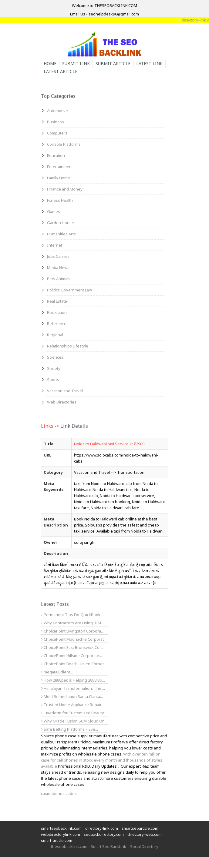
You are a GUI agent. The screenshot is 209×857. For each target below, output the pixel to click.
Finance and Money (65, 189)
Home (50, 63)
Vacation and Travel (65, 391)
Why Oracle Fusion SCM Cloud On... (74, 721)
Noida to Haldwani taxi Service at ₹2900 (109, 444)
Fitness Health (60, 200)
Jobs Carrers (58, 256)
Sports (53, 379)
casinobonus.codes (59, 793)
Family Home (58, 178)
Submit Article (113, 63)
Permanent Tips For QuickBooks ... (73, 614)
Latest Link (149, 63)
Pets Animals (58, 278)
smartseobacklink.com (61, 828)
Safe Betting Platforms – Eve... (69, 729)
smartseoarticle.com (140, 828)
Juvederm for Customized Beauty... (73, 713)
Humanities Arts (61, 234)
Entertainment (60, 166)
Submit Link (76, 63)
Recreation (57, 312)
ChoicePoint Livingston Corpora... (72, 631)
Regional (55, 334)
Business (55, 122)
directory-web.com (144, 834)
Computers (57, 133)
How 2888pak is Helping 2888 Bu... (73, 680)
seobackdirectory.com (104, 834)
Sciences (55, 357)
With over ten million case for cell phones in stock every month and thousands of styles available (101, 760)
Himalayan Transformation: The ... (73, 688)
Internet (54, 245)
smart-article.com (56, 840)
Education (56, 155)
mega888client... (57, 672)
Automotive (57, 110)
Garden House (60, 222)
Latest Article (60, 71)
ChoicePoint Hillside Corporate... (71, 655)
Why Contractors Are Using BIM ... (73, 623)
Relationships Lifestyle (67, 346)
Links (47, 426)
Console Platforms (64, 144)
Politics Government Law (69, 290)
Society (53, 368)
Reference (56, 323)
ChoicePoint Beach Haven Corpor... (73, 663)
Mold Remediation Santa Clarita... (72, 696)
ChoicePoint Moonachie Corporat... (73, 639)
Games (53, 211)
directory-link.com (101, 828)
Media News (58, 267)
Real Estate (57, 301)
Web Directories (61, 402)
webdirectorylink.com (60, 834)
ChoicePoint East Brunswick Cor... (72, 647)
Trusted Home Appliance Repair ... (73, 704)
